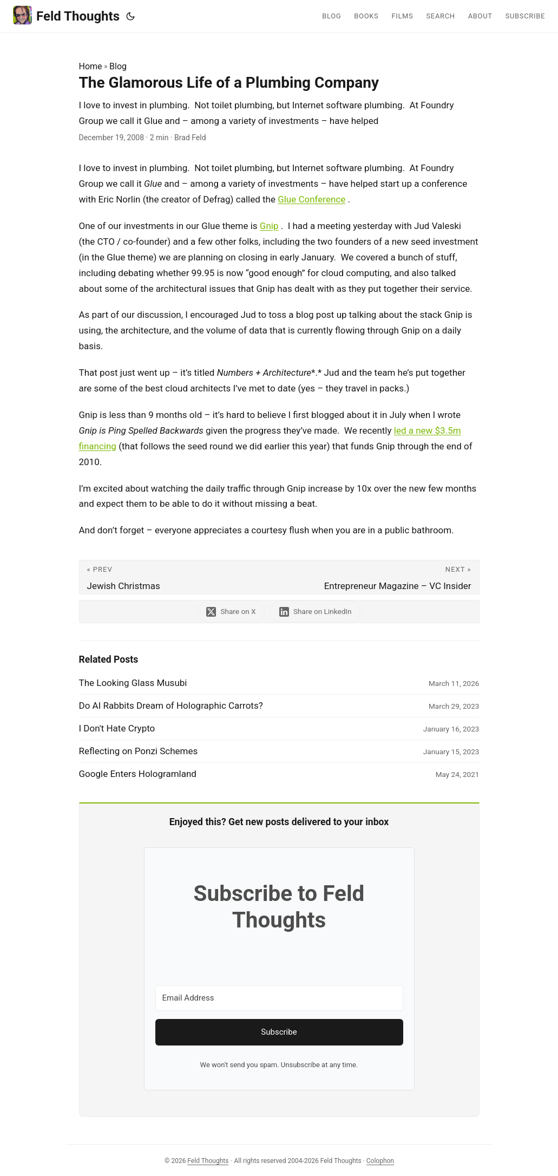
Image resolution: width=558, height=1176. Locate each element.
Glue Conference (311, 199)
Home (90, 66)
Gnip (269, 225)
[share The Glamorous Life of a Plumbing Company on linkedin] (315, 611)
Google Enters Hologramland (137, 773)
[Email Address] (279, 998)
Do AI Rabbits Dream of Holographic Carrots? (171, 705)
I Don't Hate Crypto (117, 728)
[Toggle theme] (130, 16)
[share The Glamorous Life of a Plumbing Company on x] (231, 611)
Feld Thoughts (66, 15)
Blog (118, 66)
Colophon (380, 1161)
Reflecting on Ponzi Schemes (138, 751)
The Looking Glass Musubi (133, 682)
